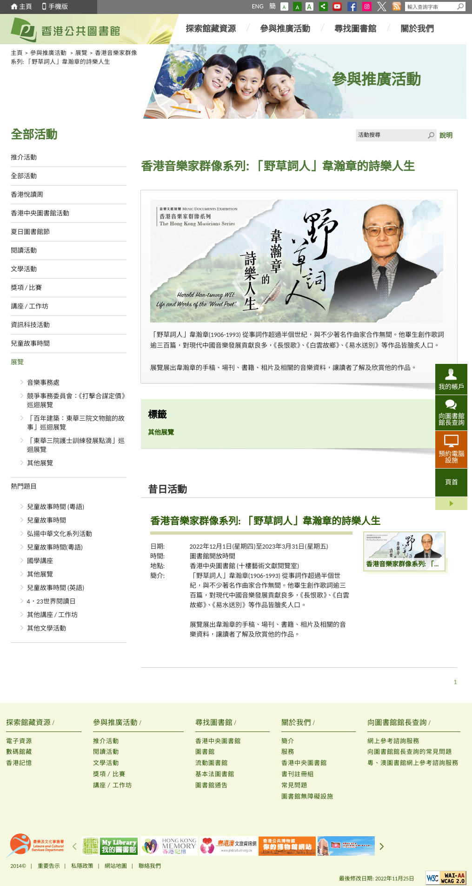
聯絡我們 (150, 866)
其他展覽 (40, 463)
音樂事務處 (43, 383)
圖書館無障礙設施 (307, 796)
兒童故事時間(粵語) (55, 547)
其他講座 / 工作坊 (52, 615)
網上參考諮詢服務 (393, 741)
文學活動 (24, 269)
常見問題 (294, 785)
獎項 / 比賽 (26, 288)
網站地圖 (116, 866)
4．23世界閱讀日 (51, 601)
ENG (258, 6)
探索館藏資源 (211, 29)
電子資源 (19, 741)
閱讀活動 (24, 251)
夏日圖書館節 (30, 232)
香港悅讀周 (27, 195)
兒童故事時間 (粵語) (56, 507)
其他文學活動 (46, 628)
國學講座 (40, 561)
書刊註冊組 (297, 774)
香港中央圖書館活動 (40, 213)
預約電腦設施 (452, 457)
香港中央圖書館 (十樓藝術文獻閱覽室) (244, 566)
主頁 (25, 7)
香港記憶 (19, 763)
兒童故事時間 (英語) (56, 588)
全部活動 (24, 176)
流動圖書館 (211, 763)
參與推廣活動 (285, 29)
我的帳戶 (452, 386)
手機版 (58, 7)
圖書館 (205, 752)
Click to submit (431, 135)
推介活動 (24, 157)
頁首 (451, 482)
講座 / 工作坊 (30, 306)
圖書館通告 (211, 785)
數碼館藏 (19, 752)
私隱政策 (82, 866)
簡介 (287, 741)
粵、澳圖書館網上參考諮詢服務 (413, 763)
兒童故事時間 (30, 344)
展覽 (81, 52)
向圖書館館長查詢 (452, 419)
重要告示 (49, 866)
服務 (287, 752)
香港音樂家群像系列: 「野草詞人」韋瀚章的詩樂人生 (265, 521)
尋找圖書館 (355, 29)
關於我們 (417, 29)
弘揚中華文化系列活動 (59, 534)
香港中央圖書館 (218, 741)
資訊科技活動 (30, 325)
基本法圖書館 (214, 774)
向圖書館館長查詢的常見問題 (409, 752)
